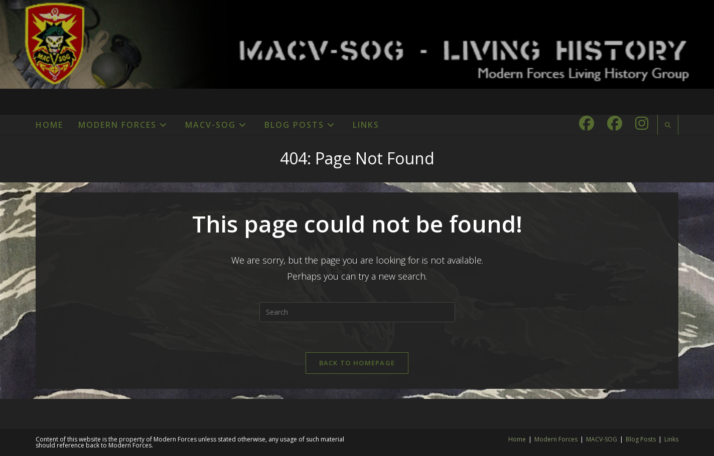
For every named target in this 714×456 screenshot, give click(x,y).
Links (671, 439)
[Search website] (668, 125)
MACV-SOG (601, 439)
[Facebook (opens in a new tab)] (586, 123)
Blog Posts (641, 439)
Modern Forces (556, 439)
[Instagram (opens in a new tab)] (641, 123)
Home (517, 439)
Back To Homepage (357, 362)
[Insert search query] (357, 312)
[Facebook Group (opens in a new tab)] (614, 123)
